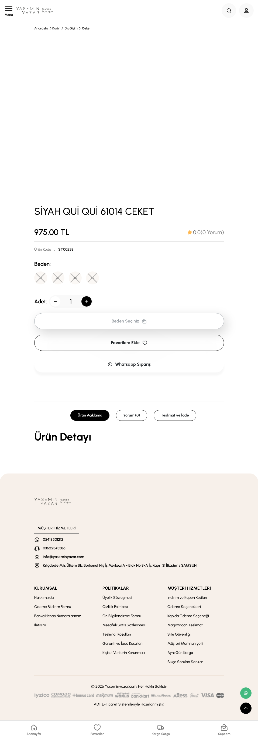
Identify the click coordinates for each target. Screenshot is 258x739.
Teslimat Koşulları (116, 634)
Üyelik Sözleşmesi (117, 597)
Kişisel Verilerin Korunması (123, 652)
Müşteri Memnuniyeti (185, 643)
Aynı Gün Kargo (180, 652)
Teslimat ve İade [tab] (175, 415)
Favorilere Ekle (129, 342)
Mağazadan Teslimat (185, 625)
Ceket (86, 28)
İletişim (40, 625)
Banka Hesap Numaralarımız (57, 616)
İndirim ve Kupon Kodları (187, 597)
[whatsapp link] (246, 693)
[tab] (206, 232)
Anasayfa (41, 28)
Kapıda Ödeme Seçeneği (188, 616)
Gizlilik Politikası (115, 606)
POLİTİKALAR (115, 588)
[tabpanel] (129, 437)
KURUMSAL (45, 588)
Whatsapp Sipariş (129, 364)
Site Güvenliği (179, 634)
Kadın (56, 28)
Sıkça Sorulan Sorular (185, 662)
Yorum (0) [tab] (131, 415)
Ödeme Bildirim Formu (52, 606)
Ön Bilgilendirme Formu (121, 616)
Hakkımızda (44, 597)
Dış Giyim (71, 28)
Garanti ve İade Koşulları (122, 643)
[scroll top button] (246, 708)
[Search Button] (229, 10)
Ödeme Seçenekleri (184, 606)
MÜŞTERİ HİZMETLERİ (189, 588)
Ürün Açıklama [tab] (90, 415)
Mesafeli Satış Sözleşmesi (124, 625)
